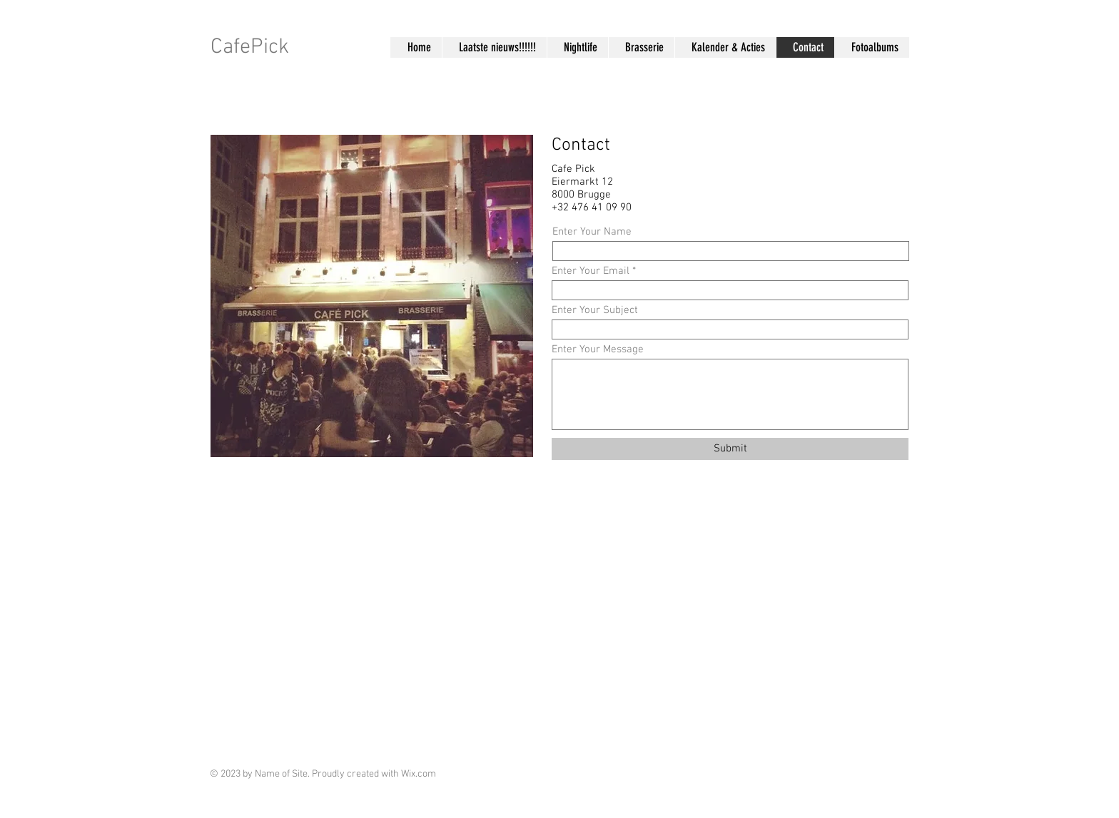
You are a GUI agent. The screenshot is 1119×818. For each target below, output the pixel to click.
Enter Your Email (590, 271)
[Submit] (730, 449)
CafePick (250, 47)
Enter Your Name (592, 232)
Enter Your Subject (595, 310)
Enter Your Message (598, 349)
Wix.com (418, 774)
